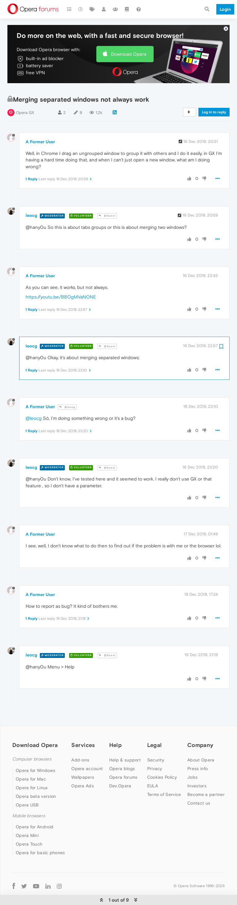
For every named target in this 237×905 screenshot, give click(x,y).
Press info (197, 755)
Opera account (87, 755)
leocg (31, 202)
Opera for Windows (35, 757)
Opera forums (123, 764)
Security (155, 747)
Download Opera (128, 41)
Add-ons (80, 747)
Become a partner (206, 781)
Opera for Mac (31, 766)
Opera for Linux (32, 774)
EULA (152, 773)
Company (200, 732)
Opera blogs (122, 755)
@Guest (107, 202)
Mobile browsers (28, 803)
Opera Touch (29, 831)
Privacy (154, 755)
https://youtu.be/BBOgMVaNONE (61, 284)
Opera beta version (36, 783)
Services (83, 732)
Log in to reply (214, 99)
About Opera (200, 747)
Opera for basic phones (40, 839)
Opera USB (27, 791)
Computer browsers (32, 746)
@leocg (67, 394)
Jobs (192, 764)
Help (115, 732)
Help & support (125, 747)
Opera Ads (82, 773)
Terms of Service (164, 781)
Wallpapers (82, 764)
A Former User (40, 128)
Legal (154, 732)
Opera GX (25, 99)
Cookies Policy (162, 764)
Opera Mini (27, 822)
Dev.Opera (120, 773)
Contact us (198, 790)
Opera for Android (34, 813)
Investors (196, 773)
